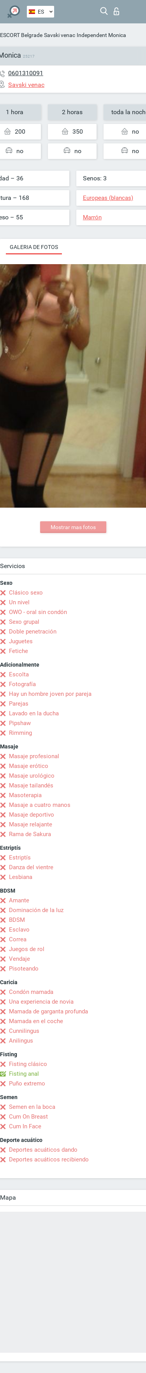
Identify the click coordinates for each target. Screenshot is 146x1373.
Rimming (20, 732)
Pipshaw (20, 723)
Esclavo (19, 929)
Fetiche (18, 651)
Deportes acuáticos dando (43, 1149)
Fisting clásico (28, 1064)
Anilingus (21, 1040)
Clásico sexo (26, 592)
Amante (19, 900)
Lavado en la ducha (34, 713)
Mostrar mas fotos (73, 527)
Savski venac (59, 35)
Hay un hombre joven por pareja (50, 693)
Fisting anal (24, 1073)
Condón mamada (31, 991)
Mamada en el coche (36, 1021)
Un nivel (19, 602)
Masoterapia (25, 795)
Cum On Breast (28, 1116)
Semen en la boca (32, 1106)
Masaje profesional (34, 756)
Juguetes (21, 641)
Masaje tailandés (31, 785)
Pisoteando (24, 968)
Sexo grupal (24, 621)
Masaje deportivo (31, 814)
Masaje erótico (28, 765)
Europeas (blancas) (108, 197)
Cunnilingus (24, 1030)
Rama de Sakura (30, 834)
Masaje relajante (30, 824)
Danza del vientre (31, 867)
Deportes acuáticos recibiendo (49, 1159)
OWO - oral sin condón (38, 612)
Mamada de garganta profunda (48, 1011)
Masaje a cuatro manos (39, 804)
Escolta (19, 674)
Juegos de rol (26, 949)
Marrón (92, 217)
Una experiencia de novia (41, 1001)
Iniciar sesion (116, 11)
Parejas (18, 703)
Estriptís (20, 857)
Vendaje (19, 958)
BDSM (17, 919)
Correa (17, 939)
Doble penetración (32, 631)
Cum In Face (25, 1126)
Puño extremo (27, 1083)
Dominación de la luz (36, 910)
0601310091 (25, 73)
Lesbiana (20, 877)
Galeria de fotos (34, 247)
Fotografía (22, 684)
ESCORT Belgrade (21, 35)
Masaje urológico (32, 775)
